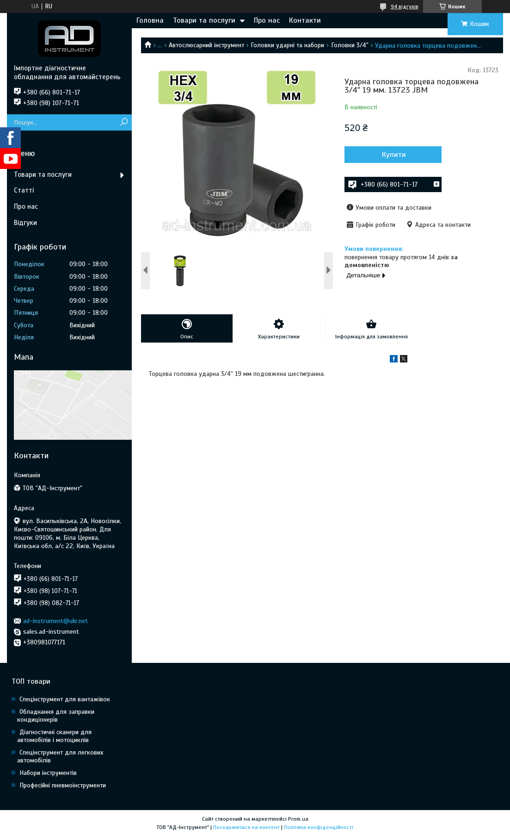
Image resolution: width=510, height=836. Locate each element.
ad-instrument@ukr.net (55, 621)
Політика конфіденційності (318, 827)
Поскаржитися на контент (246, 827)
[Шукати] (124, 122)
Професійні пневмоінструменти (62, 785)
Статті (24, 190)
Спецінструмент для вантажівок (64, 699)
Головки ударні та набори (287, 45)
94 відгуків (404, 6)
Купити (394, 154)
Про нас (267, 20)
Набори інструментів (48, 773)
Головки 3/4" (350, 45)
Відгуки (25, 222)
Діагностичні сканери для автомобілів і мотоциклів (54, 736)
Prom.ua (298, 819)
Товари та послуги (204, 20)
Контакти (305, 20)
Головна (150, 20)
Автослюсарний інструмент (206, 45)
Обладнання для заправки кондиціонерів (55, 716)
